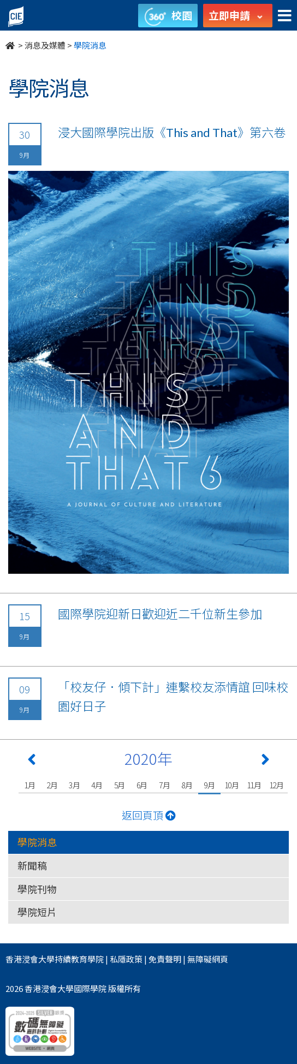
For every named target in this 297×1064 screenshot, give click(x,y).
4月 (97, 785)
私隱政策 (126, 959)
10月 (231, 785)
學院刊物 (37, 889)
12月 (276, 785)
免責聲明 (164, 959)
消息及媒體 (45, 45)
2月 (52, 785)
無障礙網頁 (207, 959)
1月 (29, 785)
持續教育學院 (79, 959)
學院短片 (37, 912)
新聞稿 (32, 865)
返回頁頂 (149, 814)
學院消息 (37, 842)
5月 (120, 785)
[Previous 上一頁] (31, 761)
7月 (164, 785)
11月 (254, 785)
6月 (142, 785)
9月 (209, 785)
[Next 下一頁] (265, 761)
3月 (74, 785)
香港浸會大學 (30, 959)
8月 (187, 785)
